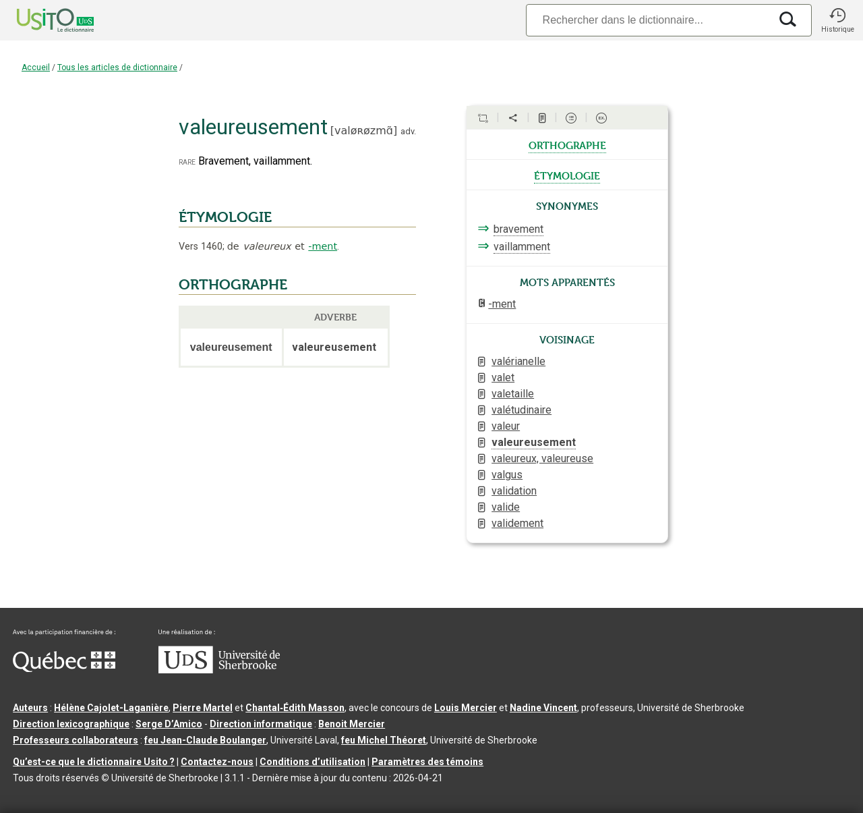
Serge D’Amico (169, 724)
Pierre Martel (203, 707)
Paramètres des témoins (427, 761)
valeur (506, 426)
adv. (408, 131)
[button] (837, 20)
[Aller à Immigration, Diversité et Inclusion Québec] (64, 668)
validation (514, 490)
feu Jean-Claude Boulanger (205, 740)
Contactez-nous (217, 761)
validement (517, 523)
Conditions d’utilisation (312, 761)
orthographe (567, 144)
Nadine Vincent (543, 707)
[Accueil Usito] (40, 20)
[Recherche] (648, 20)
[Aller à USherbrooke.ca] (219, 670)
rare (187, 161)
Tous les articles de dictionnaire (117, 67)
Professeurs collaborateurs (75, 740)
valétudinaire (522, 409)
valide (506, 507)
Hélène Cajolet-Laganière (111, 707)
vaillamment (522, 246)
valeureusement (534, 442)
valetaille (513, 393)
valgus (507, 474)
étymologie (567, 175)
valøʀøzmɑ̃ (363, 130)
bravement (518, 229)
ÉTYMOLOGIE (225, 217)
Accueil (36, 67)
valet (503, 377)
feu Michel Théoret (383, 740)
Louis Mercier (465, 707)
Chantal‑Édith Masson (295, 707)
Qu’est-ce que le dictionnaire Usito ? (94, 761)
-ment (322, 246)
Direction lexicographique (71, 724)
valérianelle (518, 361)
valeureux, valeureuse (542, 458)
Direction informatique (261, 724)
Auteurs (30, 707)
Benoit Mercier (351, 724)
